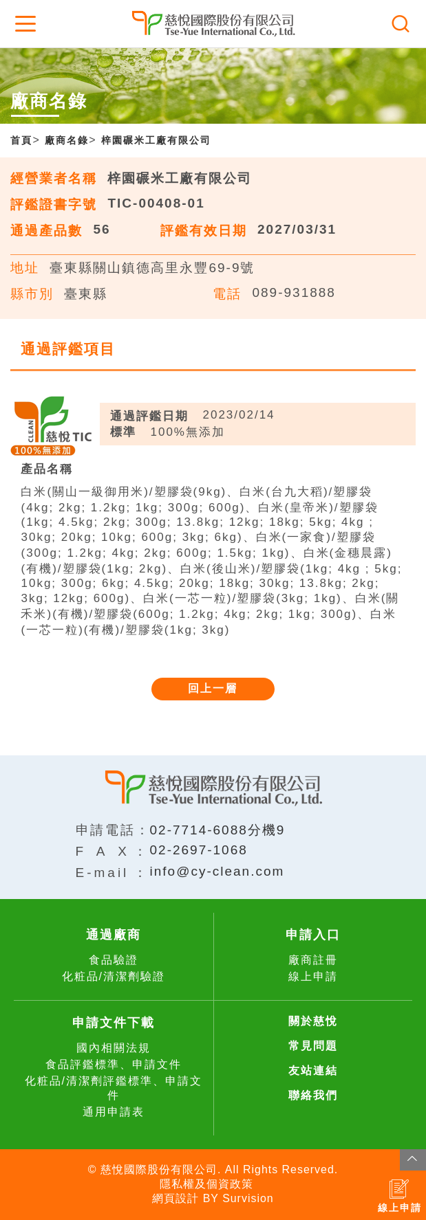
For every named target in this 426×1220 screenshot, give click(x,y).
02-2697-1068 (199, 850)
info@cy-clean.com (217, 871)
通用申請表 (114, 1112)
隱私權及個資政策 (206, 1184)
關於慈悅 (313, 1021)
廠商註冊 (313, 960)
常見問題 (313, 1046)
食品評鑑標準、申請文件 (113, 1064)
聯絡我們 (313, 1095)
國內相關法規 (113, 1048)
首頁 (21, 140)
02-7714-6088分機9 (218, 830)
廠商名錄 (67, 140)
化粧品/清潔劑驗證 (113, 976)
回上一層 (212, 688)
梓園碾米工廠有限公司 (156, 140)
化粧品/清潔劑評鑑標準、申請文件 (113, 1088)
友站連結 (313, 1070)
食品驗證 (113, 960)
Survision (248, 1198)
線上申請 (313, 976)
